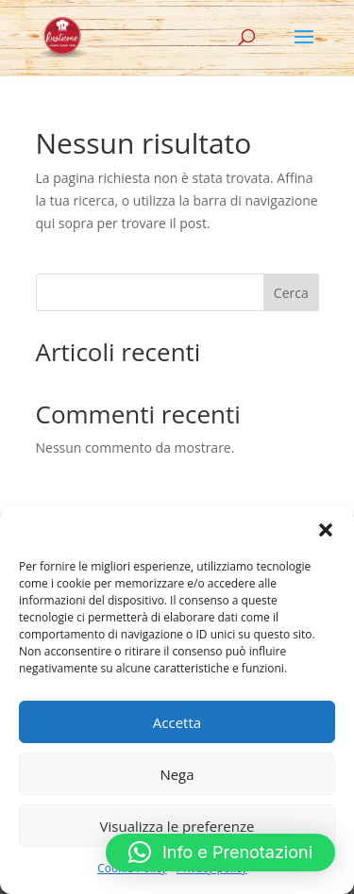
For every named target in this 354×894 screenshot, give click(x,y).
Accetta (177, 722)
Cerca (291, 293)
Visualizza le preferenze (177, 826)
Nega (177, 774)
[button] (325, 530)
